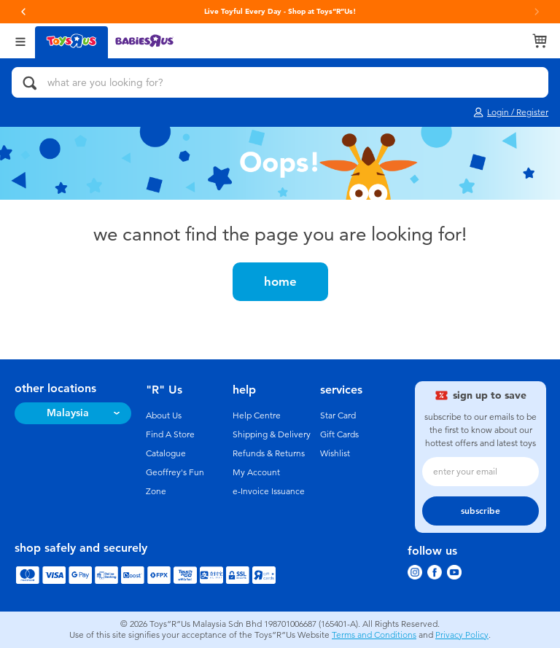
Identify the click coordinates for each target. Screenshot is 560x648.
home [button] (280, 281)
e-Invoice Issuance (269, 491)
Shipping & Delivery (272, 434)
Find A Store (170, 434)
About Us (164, 415)
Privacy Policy (462, 635)
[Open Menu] (20, 40)
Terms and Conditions (374, 635)
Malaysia (68, 413)
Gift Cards (339, 434)
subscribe (480, 511)
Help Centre (257, 415)
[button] (23, 11)
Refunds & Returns (269, 453)
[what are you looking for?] (280, 82)
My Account (256, 472)
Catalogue (166, 453)
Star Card (338, 415)
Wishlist (335, 453)
